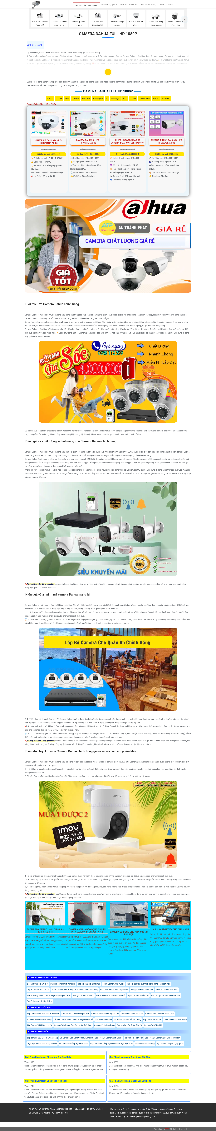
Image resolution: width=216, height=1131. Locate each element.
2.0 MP (133, 98)
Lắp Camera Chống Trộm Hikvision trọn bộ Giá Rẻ (111, 1044)
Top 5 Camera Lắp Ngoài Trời (39, 1001)
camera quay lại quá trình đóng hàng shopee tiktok (148, 984)
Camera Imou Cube (103, 1019)
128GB (59, 98)
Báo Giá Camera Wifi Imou (166, 990)
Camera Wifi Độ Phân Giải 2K (129, 1025)
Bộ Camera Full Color (134, 1038)
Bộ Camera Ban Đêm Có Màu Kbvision (76, 1038)
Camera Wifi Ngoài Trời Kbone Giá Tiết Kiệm (73, 1025)
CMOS (155, 98)
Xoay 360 (165, 98)
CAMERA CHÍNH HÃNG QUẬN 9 (86, 5)
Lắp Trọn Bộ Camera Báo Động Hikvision (162, 1038)
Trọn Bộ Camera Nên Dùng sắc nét (42, 1044)
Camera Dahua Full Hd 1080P (108, 33)
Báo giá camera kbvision (83, 995)
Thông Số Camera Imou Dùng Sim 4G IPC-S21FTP (45, 930)
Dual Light (115, 98)
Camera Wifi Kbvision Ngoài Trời (75, 1014)
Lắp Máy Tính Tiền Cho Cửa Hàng (170, 929)
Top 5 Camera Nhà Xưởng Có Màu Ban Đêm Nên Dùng (74, 990)
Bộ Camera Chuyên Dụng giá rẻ (170, 1044)
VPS (167, 1129)
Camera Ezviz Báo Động (104, 1025)
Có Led (50, 98)
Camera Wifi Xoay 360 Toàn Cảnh (159, 1014)
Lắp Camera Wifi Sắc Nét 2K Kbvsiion (43, 1014)
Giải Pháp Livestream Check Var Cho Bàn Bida (48, 1057)
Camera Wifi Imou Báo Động (39, 1019)
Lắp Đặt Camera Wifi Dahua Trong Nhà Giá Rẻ (73, 1019)
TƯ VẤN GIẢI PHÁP (166, 5)
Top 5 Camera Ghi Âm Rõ (138, 995)
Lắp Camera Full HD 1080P (175, 1019)
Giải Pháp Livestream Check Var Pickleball (46, 1081)
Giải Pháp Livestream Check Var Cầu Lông (130, 1081)
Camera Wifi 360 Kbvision (132, 1014)
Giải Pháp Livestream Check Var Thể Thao (130, 1057)
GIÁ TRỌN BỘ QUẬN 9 (109, 5)
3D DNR (75, 98)
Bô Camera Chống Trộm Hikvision (73, 1044)
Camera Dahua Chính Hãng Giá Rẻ (41, 104)
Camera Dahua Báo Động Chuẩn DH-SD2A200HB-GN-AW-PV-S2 (87, 930)
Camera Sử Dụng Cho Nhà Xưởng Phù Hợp (129, 933)
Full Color (86, 98)
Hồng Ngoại (98, 98)
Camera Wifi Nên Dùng (145, 1044)
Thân (125, 98)
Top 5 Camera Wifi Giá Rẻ (38, 990)
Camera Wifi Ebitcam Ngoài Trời (105, 1014)
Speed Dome (145, 98)
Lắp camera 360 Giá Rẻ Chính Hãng (42, 1038)
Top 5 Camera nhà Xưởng (114, 984)
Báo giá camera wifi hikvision (62, 984)
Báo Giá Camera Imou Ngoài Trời (114, 990)
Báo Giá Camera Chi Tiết (37, 984)
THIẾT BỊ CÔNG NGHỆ (148, 5)
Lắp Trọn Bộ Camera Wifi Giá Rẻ (108, 1038)
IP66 (67, 98)
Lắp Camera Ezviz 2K (152, 1019)
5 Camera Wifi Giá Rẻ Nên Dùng (127, 1019)
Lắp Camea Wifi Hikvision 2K (39, 1025)
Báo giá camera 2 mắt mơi (89, 984)
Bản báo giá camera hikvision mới (165, 995)
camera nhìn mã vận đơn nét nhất (110, 995)
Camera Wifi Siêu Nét (153, 1025)
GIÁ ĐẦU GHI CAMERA (128, 5)
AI (107, 98)
